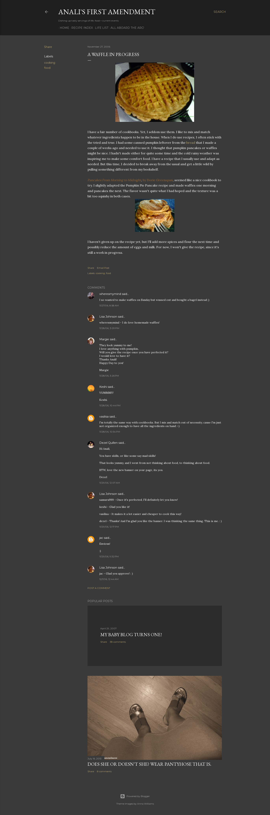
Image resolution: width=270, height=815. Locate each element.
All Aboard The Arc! (126, 28)
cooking (49, 62)
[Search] (220, 12)
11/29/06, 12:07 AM (109, 482)
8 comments (104, 771)
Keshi (103, 387)
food (47, 68)
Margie (104, 339)
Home (63, 28)
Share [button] (48, 47)
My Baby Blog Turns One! (131, 634)
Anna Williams (145, 803)
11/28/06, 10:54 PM (109, 431)
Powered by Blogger (135, 796)
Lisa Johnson (108, 316)
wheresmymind (110, 294)
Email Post (103, 267)
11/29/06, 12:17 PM (109, 526)
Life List (100, 28)
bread (190, 143)
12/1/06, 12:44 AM (108, 579)
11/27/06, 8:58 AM (109, 305)
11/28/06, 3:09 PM (109, 328)
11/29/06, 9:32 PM (109, 556)
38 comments (118, 641)
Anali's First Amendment (106, 11)
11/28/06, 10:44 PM (109, 405)
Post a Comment (99, 588)
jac (101, 538)
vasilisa (104, 416)
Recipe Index (80, 28)
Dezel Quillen (108, 443)
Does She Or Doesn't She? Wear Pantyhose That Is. (149, 764)
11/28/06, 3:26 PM (109, 375)
